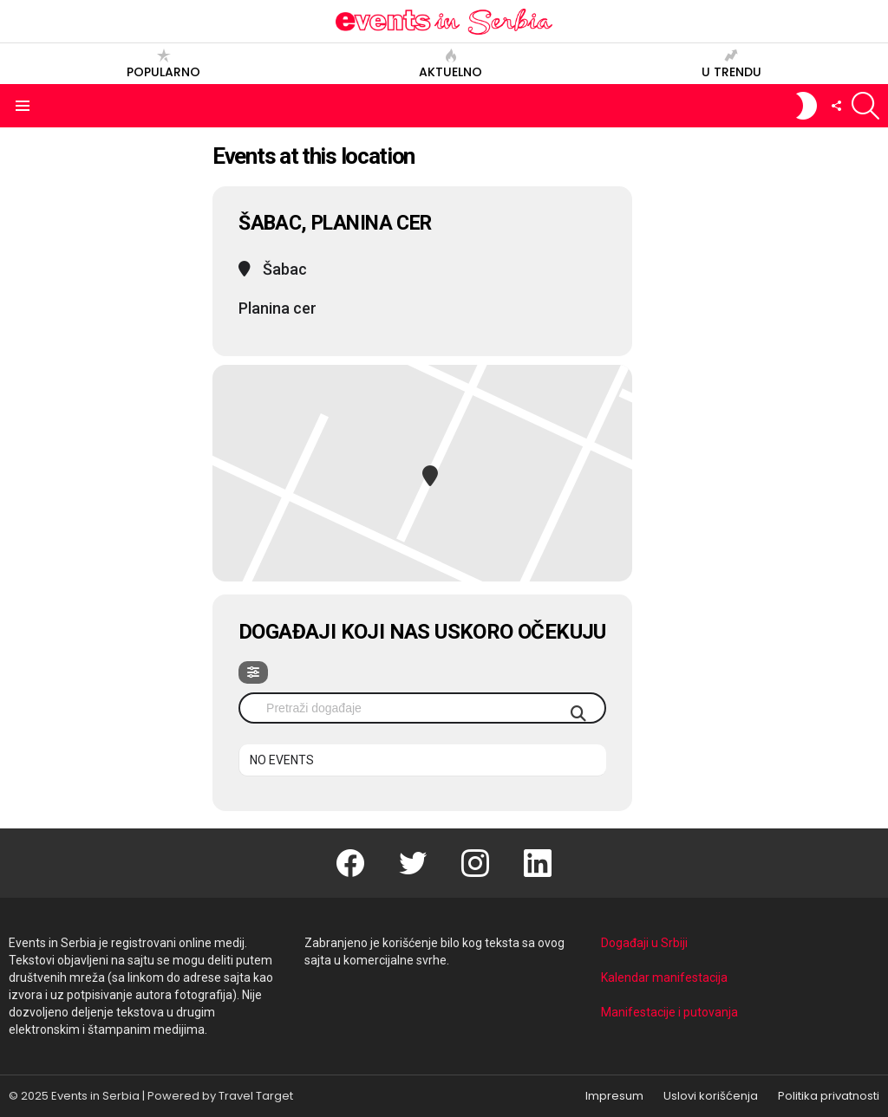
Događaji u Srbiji (644, 943)
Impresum (614, 1096)
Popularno (163, 64)
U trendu (731, 64)
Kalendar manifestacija (664, 977)
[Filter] (253, 672)
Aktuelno (450, 64)
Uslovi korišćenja (710, 1096)
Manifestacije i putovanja (669, 1012)
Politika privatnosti (828, 1096)
